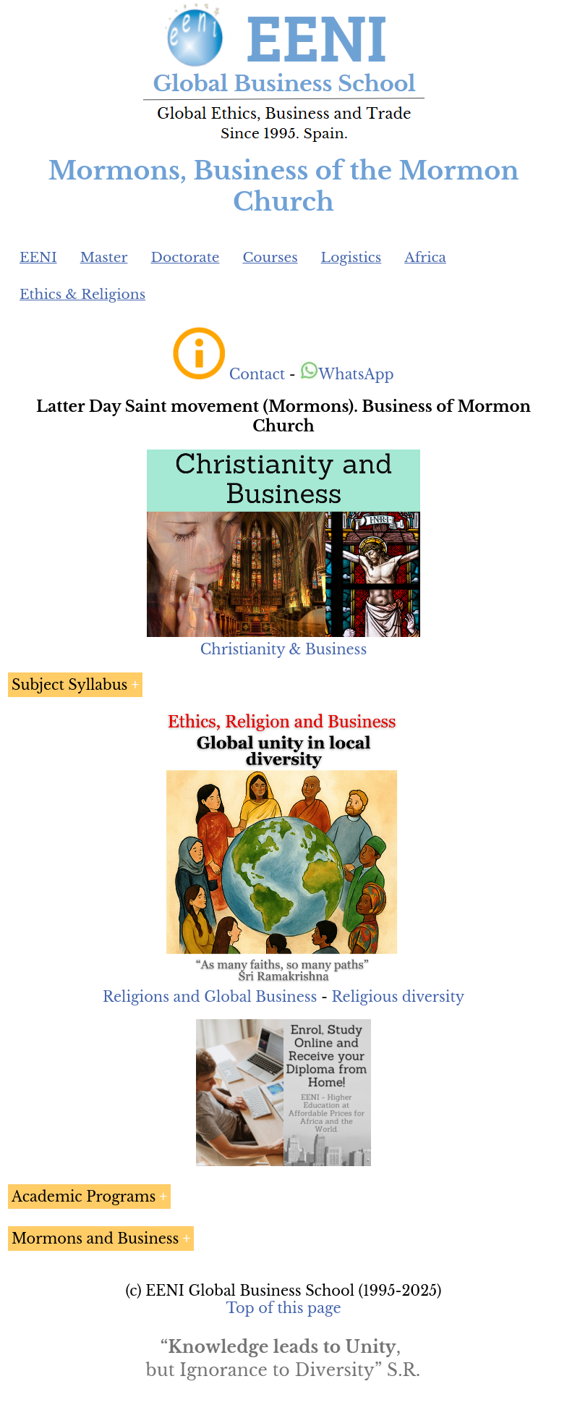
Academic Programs (83, 1196)
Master (104, 257)
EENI (38, 257)
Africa (425, 257)
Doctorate (184, 257)
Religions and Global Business (210, 996)
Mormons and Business (95, 1238)
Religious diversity (397, 996)
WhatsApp (346, 374)
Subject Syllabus (69, 684)
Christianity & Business (283, 649)
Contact (257, 374)
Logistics (351, 257)
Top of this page (283, 1308)
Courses (269, 257)
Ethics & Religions (82, 294)
